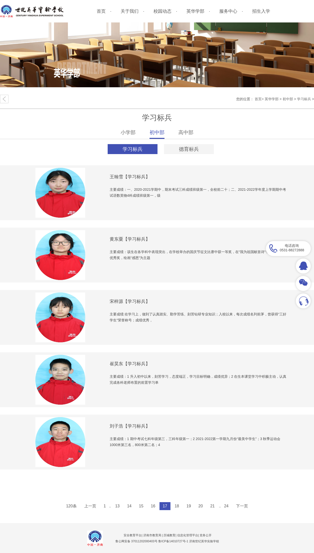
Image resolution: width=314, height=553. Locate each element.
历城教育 (169, 535)
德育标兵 (189, 149)
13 (117, 506)
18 (177, 506)
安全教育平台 (133, 535)
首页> (259, 99)
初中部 (288, 99)
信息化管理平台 (187, 535)
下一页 (242, 506)
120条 (71, 506)
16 (153, 506)
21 (212, 506)
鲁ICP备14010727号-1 (173, 541)
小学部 (128, 132)
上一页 (90, 506)
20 (200, 506)
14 (129, 506)
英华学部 (272, 99)
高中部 (185, 132)
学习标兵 (304, 99)
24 (226, 506)
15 (141, 506)
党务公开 (206, 535)
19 (188, 506)
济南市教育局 (152, 535)
